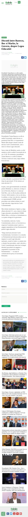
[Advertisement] (14, 15)
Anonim (10, 52)
